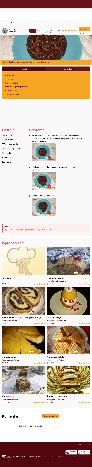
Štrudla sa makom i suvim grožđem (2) (23, 305)
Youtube (61, 457)
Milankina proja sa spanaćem (16, 87)
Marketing (38, 456)
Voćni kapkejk (68, 305)
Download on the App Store (71, 452)
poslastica (31, 230)
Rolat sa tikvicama (12, 94)
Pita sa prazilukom (12, 83)
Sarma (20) (9, 79)
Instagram (69, 457)
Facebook (47, 457)
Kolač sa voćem (68, 266)
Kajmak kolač (23, 345)
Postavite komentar (50, 416)
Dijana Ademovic (14, 31)
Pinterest (77, 457)
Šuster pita (23, 384)
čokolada (11, 230)
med (21, 230)
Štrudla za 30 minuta (68, 384)
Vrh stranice (83, 445)
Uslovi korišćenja (29, 456)
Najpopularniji (68, 69)
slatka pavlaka (46, 230)
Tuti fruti (23, 266)
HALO (15, 460)
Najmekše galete (68, 345)
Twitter (54, 457)
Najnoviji (24, 69)
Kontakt (9, 458)
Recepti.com (46, 4)
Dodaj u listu (83, 29)
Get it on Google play (84, 452)
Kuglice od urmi (11, 90)
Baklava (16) (9, 75)
